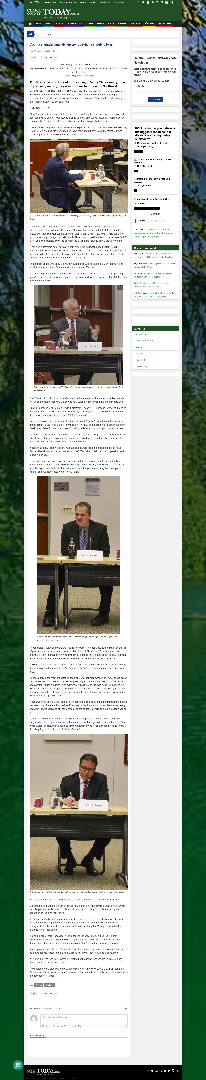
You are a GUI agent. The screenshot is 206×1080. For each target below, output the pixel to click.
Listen (149, 24)
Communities (135, 24)
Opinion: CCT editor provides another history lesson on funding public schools (153, 233)
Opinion (48, 24)
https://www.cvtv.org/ (85, 76)
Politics (59, 24)
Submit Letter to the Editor (68, 2)
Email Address (140, 86)
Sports (89, 24)
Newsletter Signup (50, 2)
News (38, 24)
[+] (79, 1026)
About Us (83, 2)
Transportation (74, 24)
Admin (62, 1078)
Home (39, 34)
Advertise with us (105, 2)
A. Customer (138, 293)
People (100, 24)
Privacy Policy (73, 1078)
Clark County (49, 985)
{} (76, 1026)
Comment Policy (119, 2)
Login (124, 1009)
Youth (111, 24)
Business (122, 24)
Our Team (93, 2)
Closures (164, 24)
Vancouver (39, 985)
